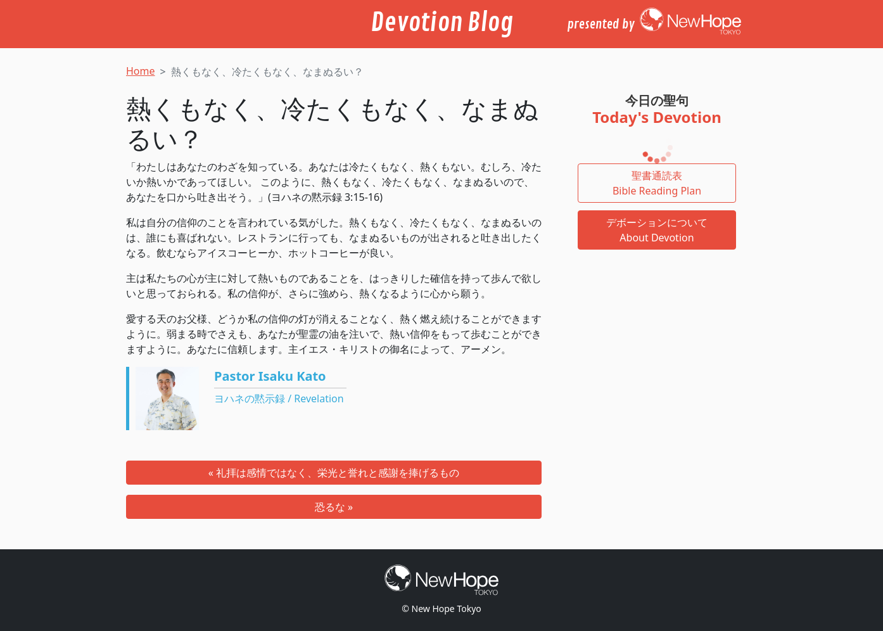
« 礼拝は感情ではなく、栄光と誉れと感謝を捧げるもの (333, 473)
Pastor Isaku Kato (270, 376)
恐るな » (334, 507)
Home (140, 71)
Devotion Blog (442, 23)
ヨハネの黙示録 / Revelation (279, 398)
